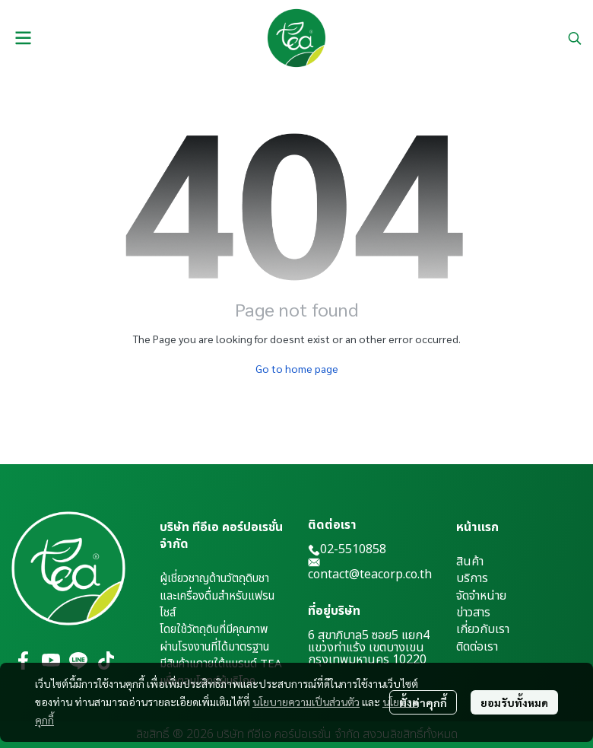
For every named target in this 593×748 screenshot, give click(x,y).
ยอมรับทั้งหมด (514, 702)
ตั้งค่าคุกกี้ (423, 702)
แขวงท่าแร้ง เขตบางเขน (366, 647)
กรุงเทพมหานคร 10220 (367, 660)
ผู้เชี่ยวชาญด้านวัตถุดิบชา (214, 578)
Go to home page (296, 368)
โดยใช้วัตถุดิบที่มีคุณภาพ (214, 629)
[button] (574, 38)
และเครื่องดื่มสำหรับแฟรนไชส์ (217, 604)
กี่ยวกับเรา (484, 629)
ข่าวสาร (473, 612)
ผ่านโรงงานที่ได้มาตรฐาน (214, 647)
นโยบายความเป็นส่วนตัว (306, 701)
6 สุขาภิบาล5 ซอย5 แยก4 (369, 635)
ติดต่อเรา (477, 647)
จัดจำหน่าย (481, 596)
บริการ (472, 578)
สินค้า (470, 561)
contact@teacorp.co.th (370, 574)
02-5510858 (347, 549)
